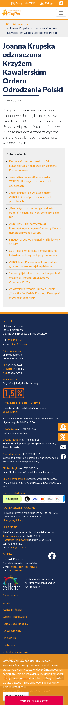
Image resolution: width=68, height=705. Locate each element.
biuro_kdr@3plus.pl (13, 520)
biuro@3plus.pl (19, 344)
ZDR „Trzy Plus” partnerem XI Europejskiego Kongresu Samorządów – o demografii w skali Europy (35, 228)
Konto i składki (12, 609)
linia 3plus (10, 527)
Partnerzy (9, 645)
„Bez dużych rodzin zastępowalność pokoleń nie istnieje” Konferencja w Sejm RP (34, 212)
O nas (6, 602)
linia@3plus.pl (18, 547)
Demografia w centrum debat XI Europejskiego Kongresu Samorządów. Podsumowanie (33, 166)
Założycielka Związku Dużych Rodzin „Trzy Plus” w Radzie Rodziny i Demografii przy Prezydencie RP (35, 293)
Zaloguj (47, 3)
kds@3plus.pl (10, 411)
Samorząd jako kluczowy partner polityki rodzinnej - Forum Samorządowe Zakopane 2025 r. (34, 277)
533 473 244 (15, 340)
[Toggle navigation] (61, 13)
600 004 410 (15, 570)
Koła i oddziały (12, 630)
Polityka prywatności (16, 652)
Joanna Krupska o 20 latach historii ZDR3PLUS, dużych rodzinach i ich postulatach (30, 181)
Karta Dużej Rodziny (15, 623)
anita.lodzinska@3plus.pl (24, 566)
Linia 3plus (9, 637)
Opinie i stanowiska (15, 616)
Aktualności (20, 24)
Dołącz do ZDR (23, 3)
